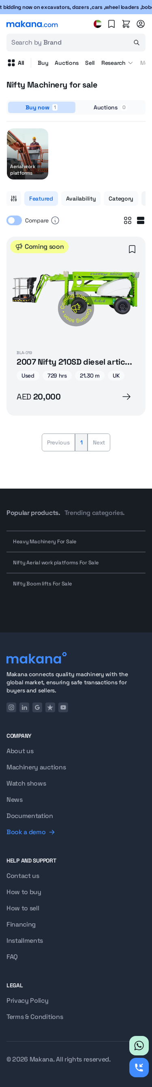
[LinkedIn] (24, 707)
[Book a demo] (76, 832)
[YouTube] (63, 707)
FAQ (12, 956)
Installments (24, 940)
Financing (21, 924)
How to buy (23, 892)
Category (121, 198)
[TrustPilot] (50, 707)
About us (19, 751)
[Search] (137, 42)
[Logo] (76, 658)
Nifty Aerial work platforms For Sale (56, 562)
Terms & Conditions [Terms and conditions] (34, 1016)
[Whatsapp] (139, 1045)
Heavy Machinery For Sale (45, 541)
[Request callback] (139, 1067)
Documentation (29, 816)
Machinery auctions (36, 767)
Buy (43, 62)
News (14, 799)
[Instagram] (11, 707)
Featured (41, 198)
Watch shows (26, 783)
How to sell (22, 908)
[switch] (14, 220)
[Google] (37, 707)
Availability (81, 198)
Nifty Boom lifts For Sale (42, 583)
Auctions (67, 62)
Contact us (22, 875)
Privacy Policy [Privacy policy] (27, 1000)
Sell (90, 62)
